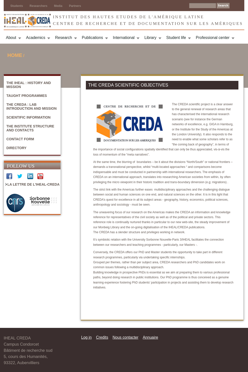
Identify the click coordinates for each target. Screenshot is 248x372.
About (11, 37)
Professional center (213, 37)
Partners (75, 6)
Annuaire (150, 337)
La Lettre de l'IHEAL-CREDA (33, 184)
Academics (35, 37)
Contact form (20, 139)
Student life (176, 37)
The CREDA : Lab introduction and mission (31, 106)
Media (58, 6)
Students (16, 6)
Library (150, 37)
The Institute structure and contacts (30, 128)
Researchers (38, 6)
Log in (86, 337)
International (124, 37)
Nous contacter (125, 337)
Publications (92, 37)
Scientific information (28, 117)
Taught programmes (26, 96)
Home (14, 55)
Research (63, 37)
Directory (16, 148)
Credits (102, 337)
